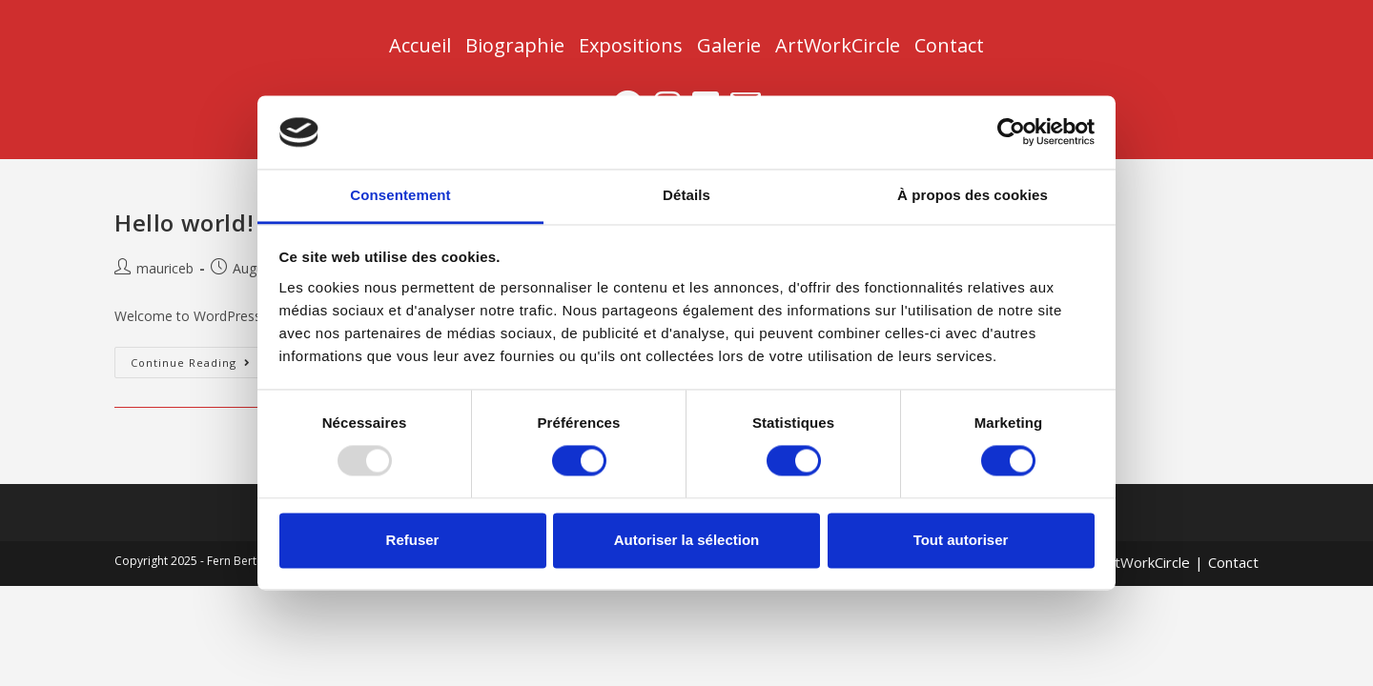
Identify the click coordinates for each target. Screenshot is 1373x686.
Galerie (729, 45)
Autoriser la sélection (687, 540)
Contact (949, 45)
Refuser (413, 540)
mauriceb (165, 268)
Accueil (420, 45)
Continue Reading (199, 358)
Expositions (631, 45)
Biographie (514, 45)
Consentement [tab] (400, 195)
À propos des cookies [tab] (972, 195)
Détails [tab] (686, 195)
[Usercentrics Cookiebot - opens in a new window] (1011, 132)
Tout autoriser (961, 540)
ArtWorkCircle (837, 45)
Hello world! (184, 222)
